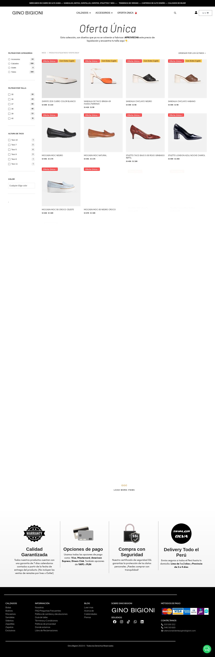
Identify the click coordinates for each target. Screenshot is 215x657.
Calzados (15, 64)
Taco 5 (14, 149)
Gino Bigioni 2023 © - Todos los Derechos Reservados (90, 646)
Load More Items (124, 490)
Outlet (13, 68)
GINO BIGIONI (27, 12)
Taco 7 (14, 145)
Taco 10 (14, 140)
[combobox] (191, 53)
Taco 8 (14, 159)
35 (12, 94)
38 (12, 109)
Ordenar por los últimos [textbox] (191, 53)
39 (12, 114)
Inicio (44, 53)
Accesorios (15, 59)
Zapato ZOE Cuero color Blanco (59, 101)
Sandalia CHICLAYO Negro (139, 101)
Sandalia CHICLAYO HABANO (182, 101)
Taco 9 (14, 154)
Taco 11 (14, 164)
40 (12, 118)
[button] (207, 649)
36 (12, 99)
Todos (13, 72)
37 (12, 104)
